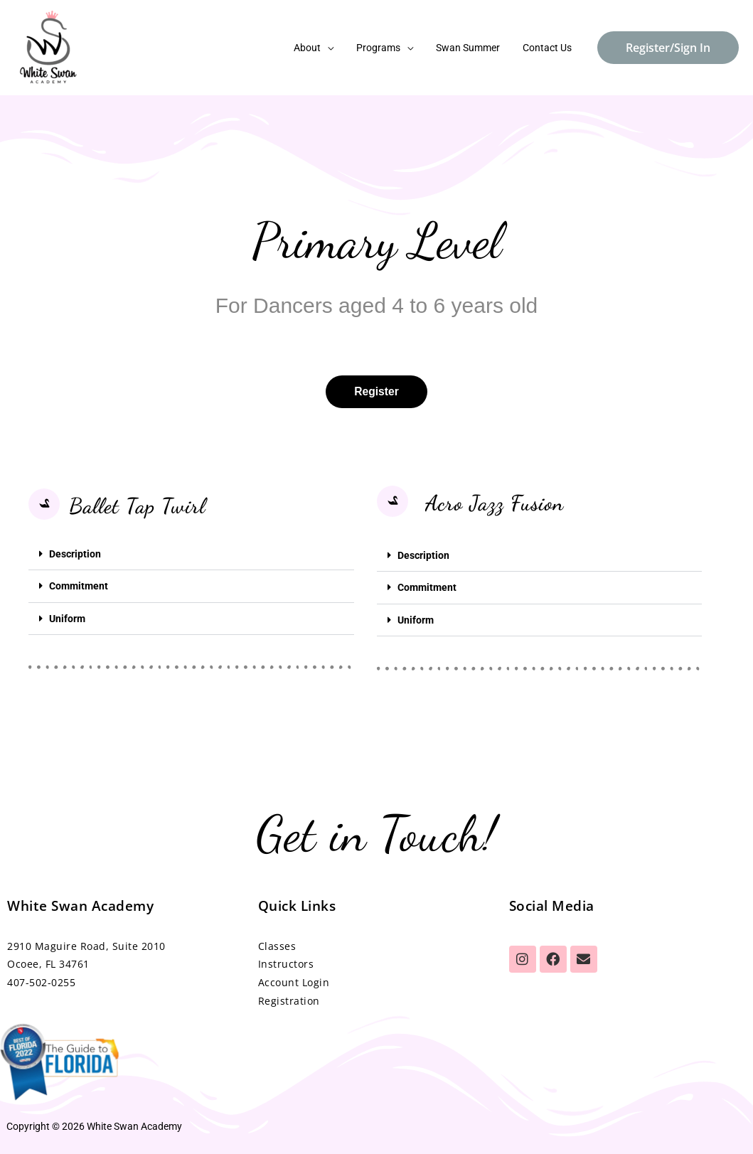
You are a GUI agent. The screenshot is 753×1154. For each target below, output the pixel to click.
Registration (289, 1000)
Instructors (286, 963)
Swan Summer (472, 47)
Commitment (78, 586)
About (317, 47)
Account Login (294, 981)
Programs (385, 47)
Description (75, 554)
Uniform (67, 618)
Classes (278, 944)
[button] (191, 554)
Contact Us (548, 47)
